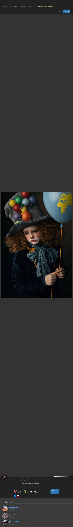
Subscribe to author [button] (54, 491)
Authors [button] (14, 6)
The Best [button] (23, 6)
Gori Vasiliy (12, 514)
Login (59, 11)
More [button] (31, 6)
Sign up (67, 11)
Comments (9, 502)
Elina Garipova (25, 481)
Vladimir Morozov (13, 507)
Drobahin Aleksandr (14, 521)
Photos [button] (5, 6)
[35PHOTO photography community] (10, 2)
